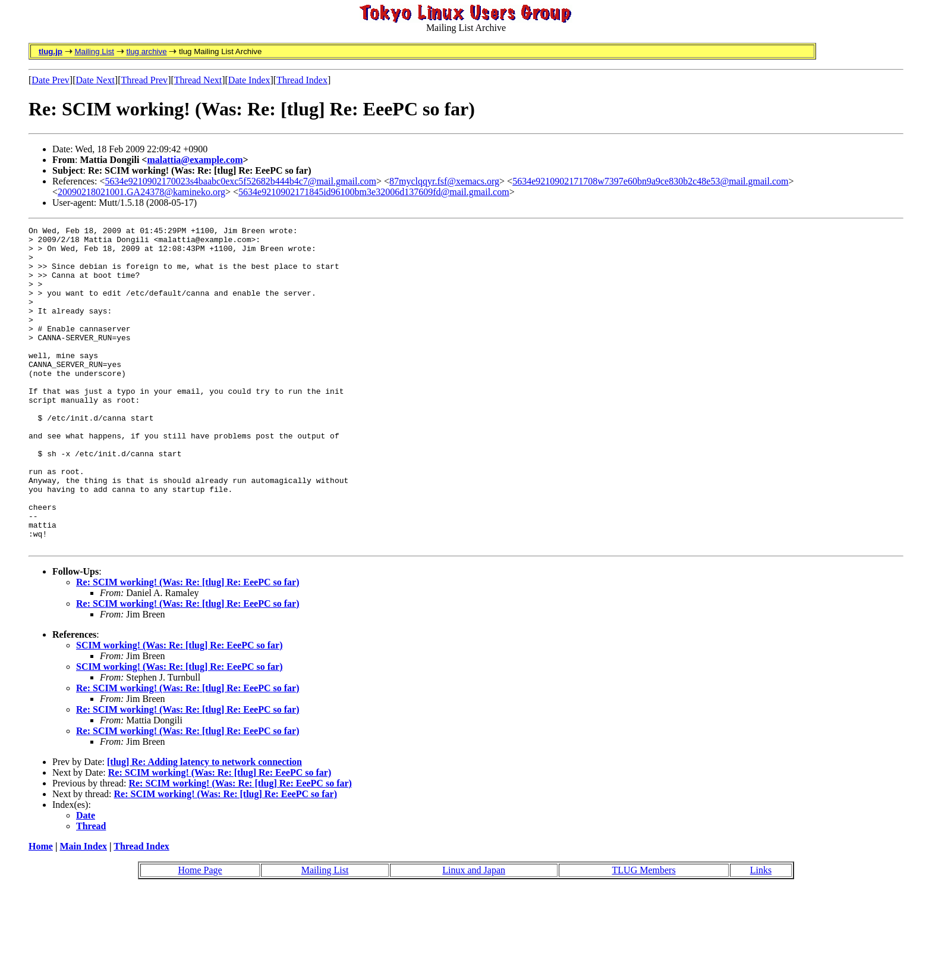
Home (41, 910)
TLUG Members (644, 934)
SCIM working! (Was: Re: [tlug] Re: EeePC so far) (179, 709)
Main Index (83, 910)
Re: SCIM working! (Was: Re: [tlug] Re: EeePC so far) (187, 646)
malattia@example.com (195, 160)
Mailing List (94, 51)
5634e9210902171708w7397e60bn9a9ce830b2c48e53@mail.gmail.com (650, 181)
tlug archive (146, 51)
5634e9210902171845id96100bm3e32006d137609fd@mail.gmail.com (373, 192)
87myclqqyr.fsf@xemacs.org (444, 181)
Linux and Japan (473, 934)
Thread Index (302, 80)
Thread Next (198, 80)
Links (761, 934)
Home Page (200, 934)
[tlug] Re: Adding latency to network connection (204, 826)
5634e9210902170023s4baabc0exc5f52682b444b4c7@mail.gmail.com (240, 181)
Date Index (249, 80)
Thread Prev (144, 80)
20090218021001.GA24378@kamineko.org (141, 192)
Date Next (95, 80)
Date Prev (51, 80)
